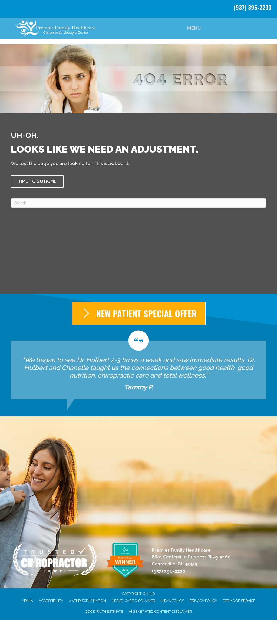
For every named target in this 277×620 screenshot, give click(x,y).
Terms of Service (239, 601)
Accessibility (51, 601)
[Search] (138, 203)
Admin (27, 601)
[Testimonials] (138, 365)
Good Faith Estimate (104, 611)
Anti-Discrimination (87, 601)
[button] (37, 181)
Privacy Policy (203, 601)
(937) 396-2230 (253, 7)
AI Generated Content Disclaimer (160, 611)
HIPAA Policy (172, 601)
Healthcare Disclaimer (133, 601)
